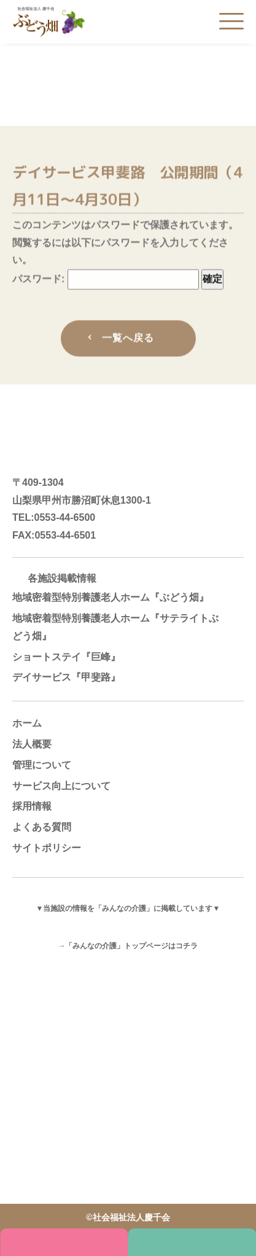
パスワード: (105, 281)
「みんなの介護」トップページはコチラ (131, 946)
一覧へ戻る (128, 340)
